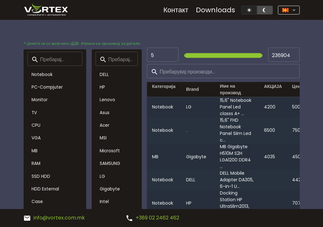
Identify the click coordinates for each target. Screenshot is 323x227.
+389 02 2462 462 (152, 217)
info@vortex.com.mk (54, 217)
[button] (289, 10)
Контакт (175, 10)
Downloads (215, 10)
